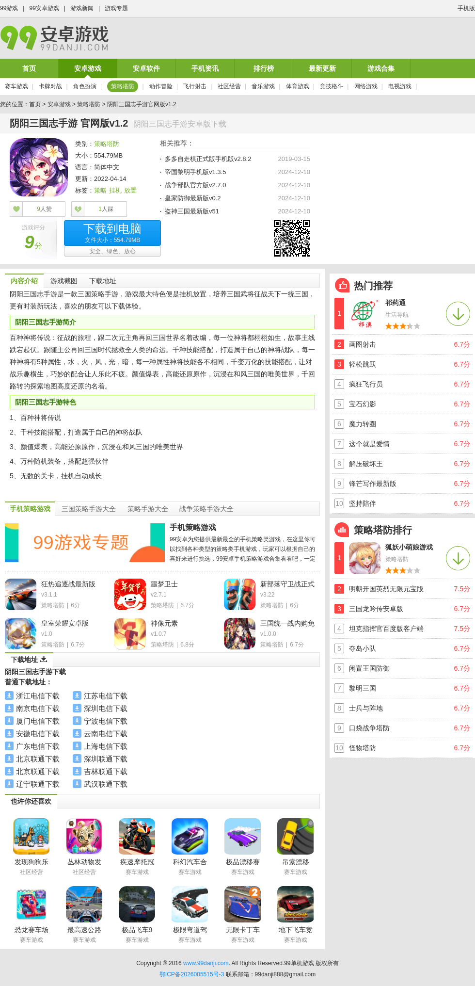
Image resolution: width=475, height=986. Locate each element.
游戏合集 (381, 68)
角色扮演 (84, 86)
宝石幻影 (362, 404)
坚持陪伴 (362, 503)
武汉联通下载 (105, 784)
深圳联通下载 (105, 759)
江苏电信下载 (105, 696)
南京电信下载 (38, 708)
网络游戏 (366, 86)
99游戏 (9, 8)
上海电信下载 (105, 746)
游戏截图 (64, 281)
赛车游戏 (16, 86)
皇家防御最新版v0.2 (193, 198)
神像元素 (164, 623)
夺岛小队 (362, 648)
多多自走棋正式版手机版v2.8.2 (208, 158)
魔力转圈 (362, 424)
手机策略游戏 (193, 527)
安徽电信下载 (38, 733)
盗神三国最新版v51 (192, 211)
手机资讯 (205, 68)
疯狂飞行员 (366, 384)
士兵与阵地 (366, 708)
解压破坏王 (366, 464)
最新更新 (322, 68)
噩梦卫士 (164, 584)
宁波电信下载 (105, 721)
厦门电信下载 (38, 721)
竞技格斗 (331, 86)
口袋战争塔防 (369, 728)
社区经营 (229, 86)
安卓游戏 (87, 68)
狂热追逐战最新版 (68, 584)
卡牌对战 (50, 86)
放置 (130, 190)
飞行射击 (194, 86)
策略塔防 (122, 86)
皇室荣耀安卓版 (65, 623)
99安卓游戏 (44, 8)
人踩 (105, 209)
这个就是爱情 (369, 444)
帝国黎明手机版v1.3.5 (195, 172)
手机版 (466, 8)
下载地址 (102, 281)
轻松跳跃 (362, 364)
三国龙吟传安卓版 (376, 609)
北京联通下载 (38, 759)
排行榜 (263, 68)
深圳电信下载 (105, 708)
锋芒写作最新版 (372, 483)
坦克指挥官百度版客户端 (386, 628)
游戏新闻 (82, 8)
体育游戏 (297, 86)
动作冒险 (161, 86)
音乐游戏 (263, 86)
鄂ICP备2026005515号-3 (191, 974)
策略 (100, 190)
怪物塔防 (362, 748)
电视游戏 (400, 86)
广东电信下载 (38, 746)
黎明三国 (362, 688)
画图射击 (362, 344)
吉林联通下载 (105, 771)
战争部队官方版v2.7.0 (195, 185)
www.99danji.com (205, 963)
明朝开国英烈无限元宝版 (386, 589)
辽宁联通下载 (38, 784)
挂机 (115, 190)
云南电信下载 (105, 733)
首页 (29, 68)
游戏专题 (116, 8)
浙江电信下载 (38, 696)
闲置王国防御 (369, 668)
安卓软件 (146, 68)
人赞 (44, 209)
